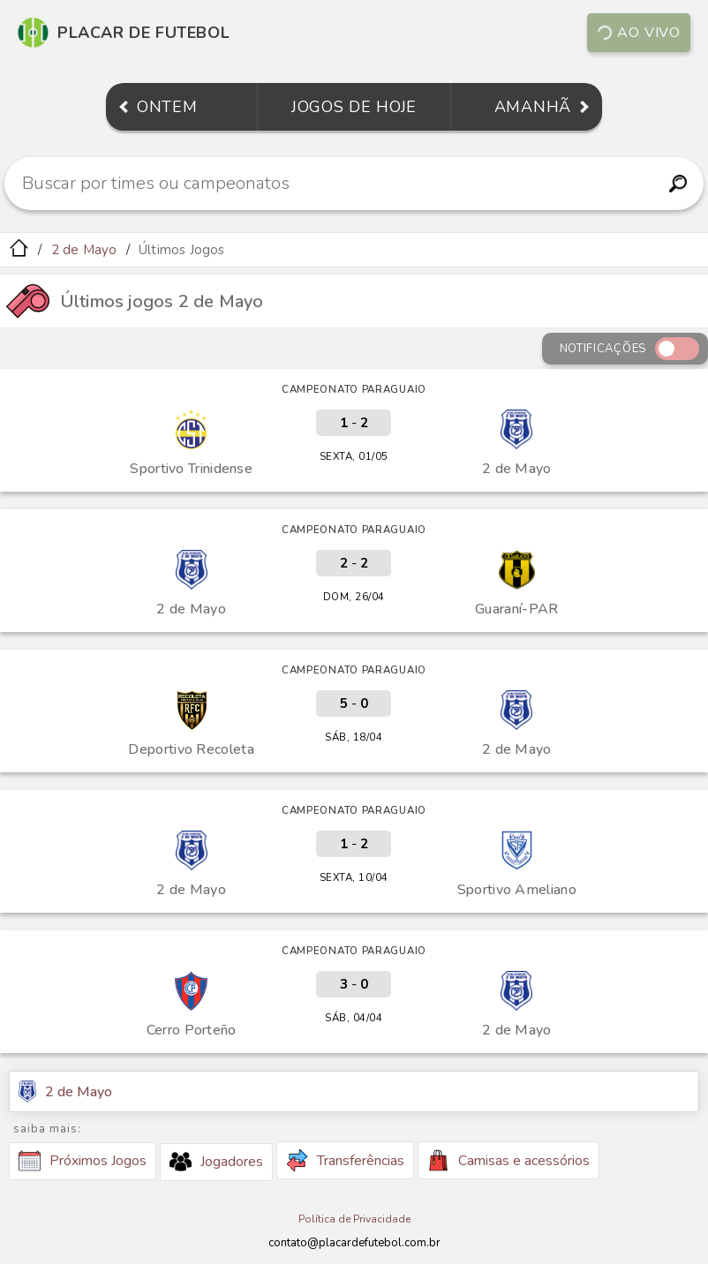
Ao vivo (638, 32)
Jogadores (216, 1161)
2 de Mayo (84, 250)
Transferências (345, 1160)
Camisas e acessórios (508, 1160)
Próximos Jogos (83, 1160)
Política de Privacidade (354, 1219)
